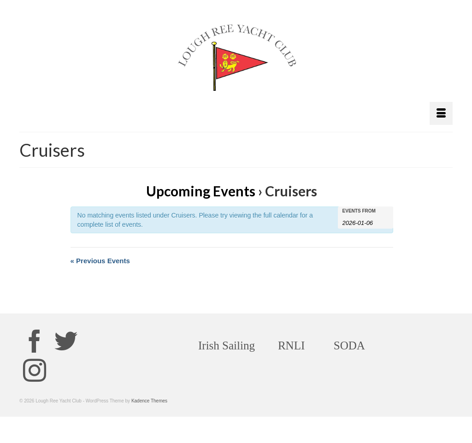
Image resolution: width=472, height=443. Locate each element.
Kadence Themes (149, 400)
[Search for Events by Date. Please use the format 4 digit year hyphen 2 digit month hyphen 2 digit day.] (365, 222)
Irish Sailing (226, 345)
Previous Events (100, 261)
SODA (349, 345)
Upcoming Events (200, 191)
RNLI (291, 345)
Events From (359, 211)
